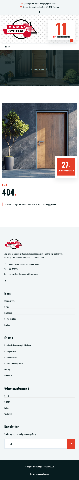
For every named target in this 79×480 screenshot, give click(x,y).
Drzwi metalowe (10, 357)
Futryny (7, 369)
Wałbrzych (8, 413)
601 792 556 (13, 269)
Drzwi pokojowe (10, 351)
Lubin (6, 407)
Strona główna (37, 69)
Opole (6, 395)
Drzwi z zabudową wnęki (13, 363)
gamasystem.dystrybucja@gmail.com (38, 3)
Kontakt (7, 324)
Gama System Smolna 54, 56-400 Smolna (39, 7)
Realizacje (8, 312)
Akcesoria (8, 375)
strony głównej (49, 204)
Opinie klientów (10, 318)
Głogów (7, 401)
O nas (6, 306)
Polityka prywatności (39, 473)
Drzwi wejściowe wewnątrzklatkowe (17, 345)
